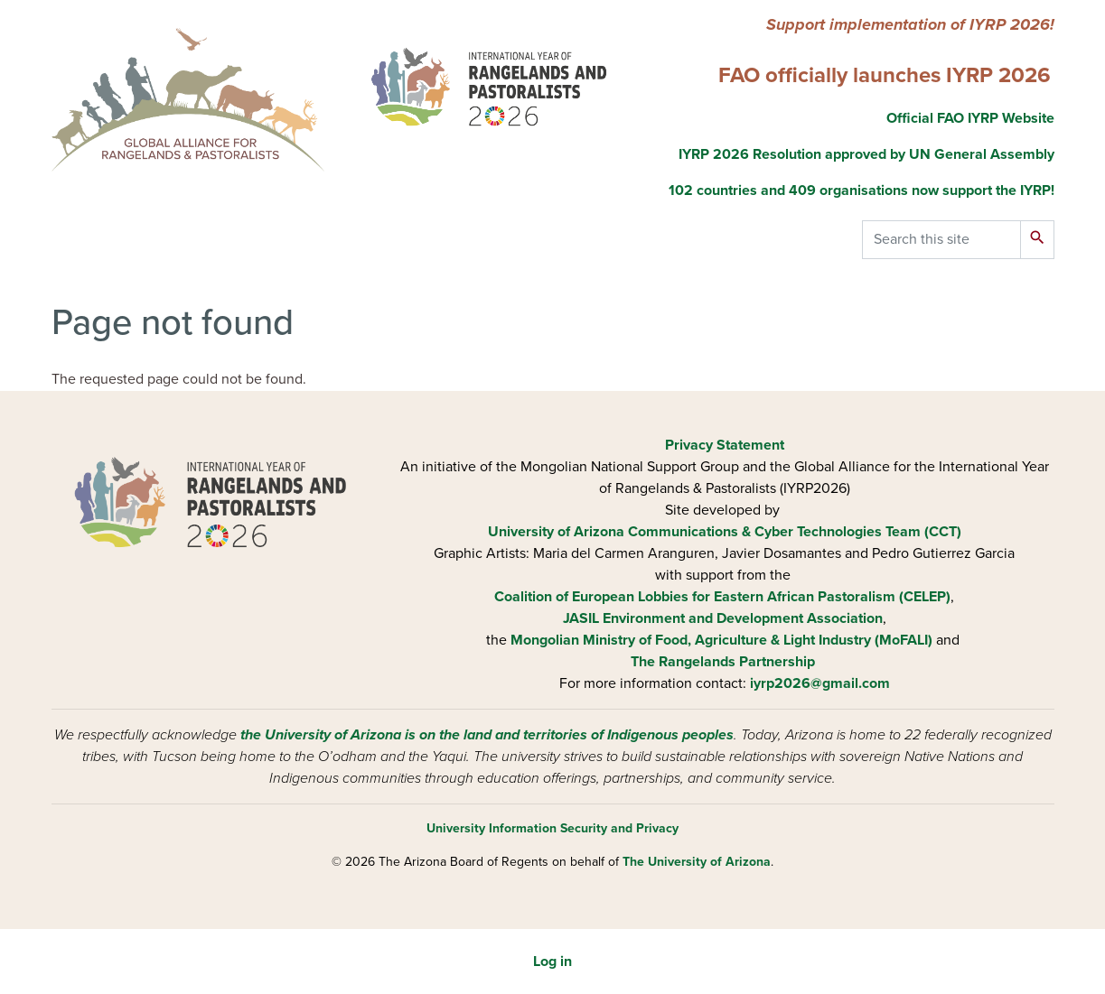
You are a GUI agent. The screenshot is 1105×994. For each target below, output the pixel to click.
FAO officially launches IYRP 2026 (884, 75)
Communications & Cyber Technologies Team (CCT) (794, 532)
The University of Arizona (697, 861)
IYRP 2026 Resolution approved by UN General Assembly (866, 154)
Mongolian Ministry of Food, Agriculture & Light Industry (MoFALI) (721, 640)
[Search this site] (941, 239)
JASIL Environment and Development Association (723, 618)
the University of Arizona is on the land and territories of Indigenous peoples (487, 735)
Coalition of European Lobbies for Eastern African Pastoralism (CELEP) (722, 597)
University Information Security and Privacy (552, 828)
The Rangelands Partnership (723, 662)
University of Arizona (556, 532)
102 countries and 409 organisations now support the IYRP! (861, 190)
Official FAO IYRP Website (968, 118)
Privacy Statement (724, 445)
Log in (552, 961)
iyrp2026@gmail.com (820, 683)
